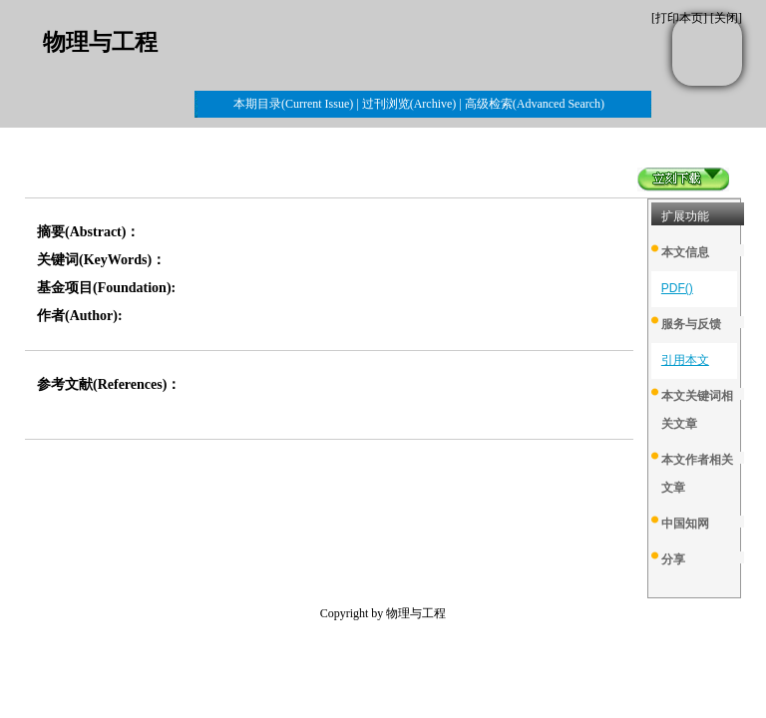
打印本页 (679, 18)
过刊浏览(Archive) (409, 104)
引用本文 (685, 360)
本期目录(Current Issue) (293, 104)
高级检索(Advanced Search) (534, 104)
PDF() (677, 288)
